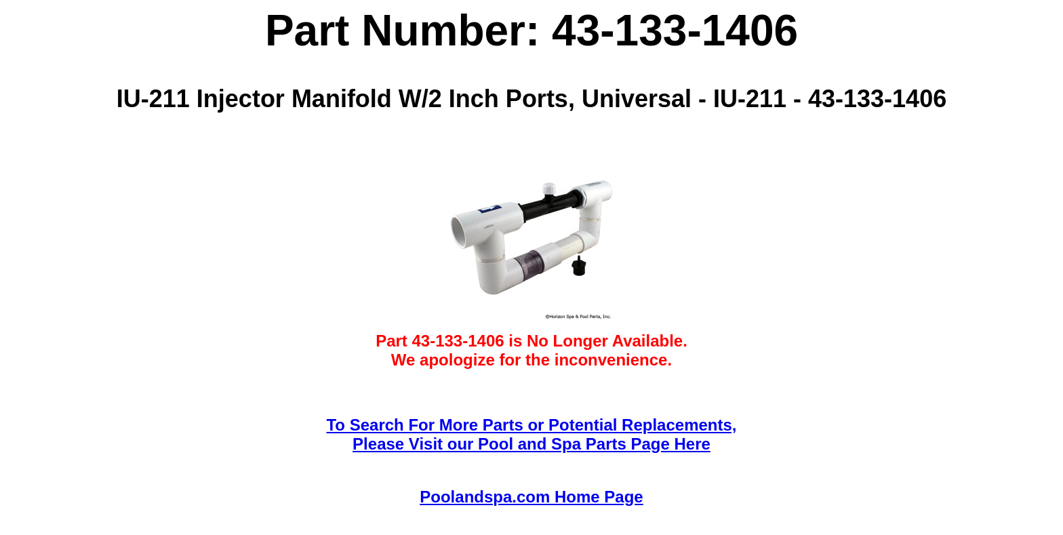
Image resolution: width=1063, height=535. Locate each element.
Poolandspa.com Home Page (531, 497)
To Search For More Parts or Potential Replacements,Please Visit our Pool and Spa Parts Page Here (531, 434)
